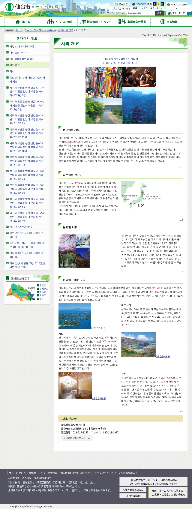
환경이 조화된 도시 (128, 63)
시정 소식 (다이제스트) (22, 46)
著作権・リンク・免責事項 (43, 473)
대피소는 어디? (18, 52)
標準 (149, 3)
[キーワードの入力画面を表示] (101, 13)
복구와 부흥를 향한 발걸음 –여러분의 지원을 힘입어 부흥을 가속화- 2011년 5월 (27, 202)
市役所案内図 (133, 496)
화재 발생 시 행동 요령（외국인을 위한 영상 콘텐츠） (28, 265)
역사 (12, 71)
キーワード (106, 13)
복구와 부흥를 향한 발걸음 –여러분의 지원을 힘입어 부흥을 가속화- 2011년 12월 (27, 133)
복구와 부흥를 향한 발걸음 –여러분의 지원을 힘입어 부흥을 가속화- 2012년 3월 (27, 91)
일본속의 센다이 (129, 59)
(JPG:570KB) (81, 328)
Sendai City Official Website (40, 30)
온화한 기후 (109, 63)
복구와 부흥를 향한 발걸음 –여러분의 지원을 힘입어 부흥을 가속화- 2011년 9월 (27, 160)
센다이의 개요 (111, 59)
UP (181, 166)
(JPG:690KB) (145, 356)
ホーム (18, 30)
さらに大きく (156, 8)
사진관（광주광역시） (22, 226)
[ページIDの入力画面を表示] (116, 13)
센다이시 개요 (65, 30)
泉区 (41, 298)
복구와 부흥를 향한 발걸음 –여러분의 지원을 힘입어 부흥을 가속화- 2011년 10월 (27, 147)
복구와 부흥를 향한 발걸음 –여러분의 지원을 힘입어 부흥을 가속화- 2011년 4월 (27, 216)
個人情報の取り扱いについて (76, 473)
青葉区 (42, 285)
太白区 (42, 295)
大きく (144, 8)
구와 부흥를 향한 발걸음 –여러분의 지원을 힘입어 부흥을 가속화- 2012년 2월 (27, 105)
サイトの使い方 (17, 473)
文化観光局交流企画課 (73, 424)
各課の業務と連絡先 (133, 489)
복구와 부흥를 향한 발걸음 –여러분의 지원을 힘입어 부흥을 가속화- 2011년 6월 (27, 188)
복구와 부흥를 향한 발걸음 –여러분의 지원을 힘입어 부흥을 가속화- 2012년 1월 (27, 119)
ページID (120, 13)
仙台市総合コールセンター (145, 480)
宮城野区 (43, 288)
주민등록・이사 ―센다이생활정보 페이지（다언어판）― (27, 245)
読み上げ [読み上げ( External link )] (123, 3)
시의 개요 (15, 65)
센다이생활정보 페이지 (22, 59)
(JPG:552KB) (82, 398)
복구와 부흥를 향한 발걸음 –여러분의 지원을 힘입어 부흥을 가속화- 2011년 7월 (27, 175)
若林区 (42, 292)
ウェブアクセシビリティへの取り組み (114, 473)
